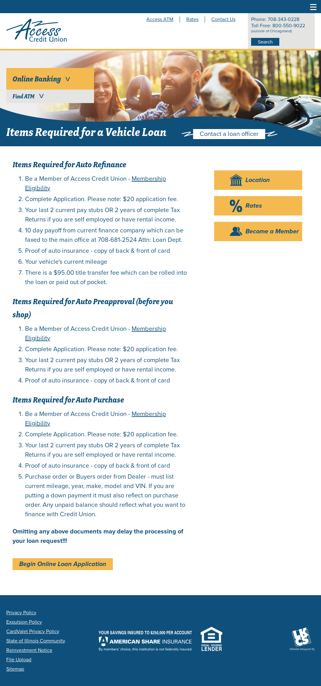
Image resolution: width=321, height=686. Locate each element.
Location (257, 180)
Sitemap (15, 669)
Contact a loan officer (229, 134)
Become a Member (272, 231)
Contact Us (223, 19)
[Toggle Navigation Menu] (313, 6)
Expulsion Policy (24, 622)
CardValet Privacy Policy (32, 631)
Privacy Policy (21, 613)
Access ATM (159, 19)
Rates (192, 19)
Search (265, 41)
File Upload (18, 660)
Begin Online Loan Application (62, 564)
